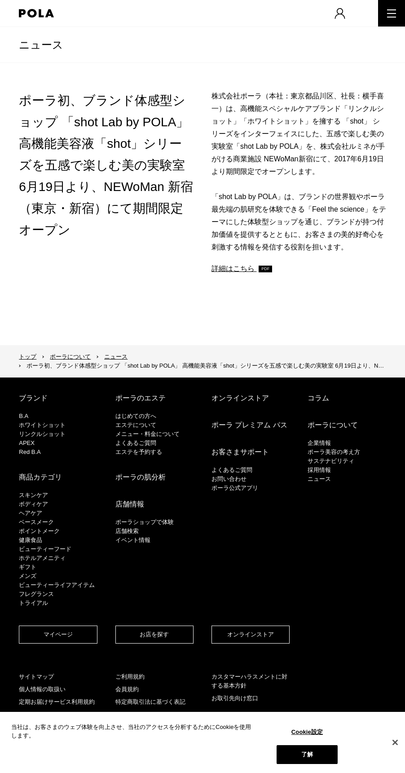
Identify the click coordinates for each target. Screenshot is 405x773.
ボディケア (33, 504)
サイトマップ (36, 676)
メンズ (27, 576)
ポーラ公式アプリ (234, 487)
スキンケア (33, 495)
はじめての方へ (135, 416)
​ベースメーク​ (36, 522)
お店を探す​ (154, 634)
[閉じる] (395, 742)
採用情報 (319, 469)
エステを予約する (138, 452)
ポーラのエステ (140, 398)
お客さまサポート (240, 452)
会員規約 (127, 689)
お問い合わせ (229, 478)
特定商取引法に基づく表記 (150, 701)
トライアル (33, 603)
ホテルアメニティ (42, 558)
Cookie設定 (307, 732)
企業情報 (319, 443)
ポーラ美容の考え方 (334, 452)
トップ (27, 356)
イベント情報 (132, 540)
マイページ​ (58, 634)
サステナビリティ (331, 461)
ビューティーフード (45, 549)
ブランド (33, 398)
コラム (318, 398)
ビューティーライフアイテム (57, 585)
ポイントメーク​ (39, 531)
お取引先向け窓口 (234, 698)
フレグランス (36, 594)
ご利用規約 (130, 676)
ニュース (41, 45)
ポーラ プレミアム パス (249, 425)
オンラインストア (240, 398)
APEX (27, 443)
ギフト (27, 567)
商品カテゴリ (40, 477)
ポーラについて (70, 356)
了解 (307, 754)
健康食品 (30, 540)
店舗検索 (127, 531)
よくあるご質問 (135, 443)
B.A (23, 416)
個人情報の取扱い (42, 689)
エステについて (135, 425)
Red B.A (29, 452)
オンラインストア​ (250, 634)
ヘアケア (30, 513)
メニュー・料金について (147, 434)
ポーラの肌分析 (140, 477)
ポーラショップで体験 (144, 522)
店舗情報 (129, 504)
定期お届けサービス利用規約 (57, 701)
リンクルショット (42, 434)
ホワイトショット (42, 425)
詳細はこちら (233, 268)
